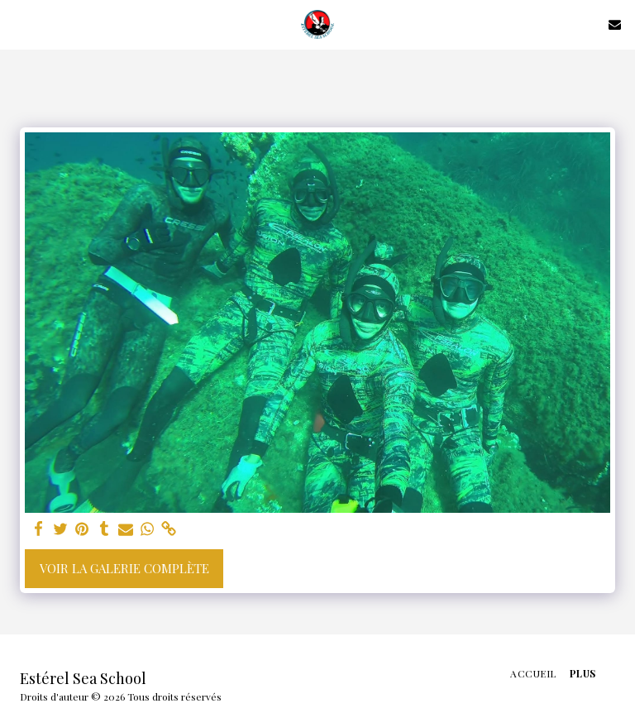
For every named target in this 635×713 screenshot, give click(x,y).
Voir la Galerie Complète (124, 568)
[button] (18, 24)
